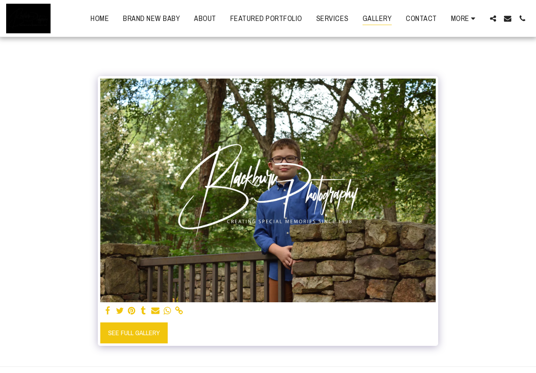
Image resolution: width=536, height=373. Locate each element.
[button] (493, 18)
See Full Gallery (134, 332)
